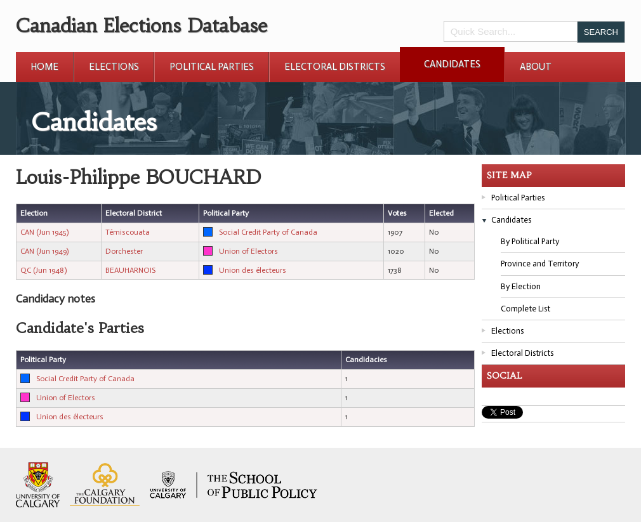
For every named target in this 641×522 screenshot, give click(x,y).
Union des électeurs (252, 270)
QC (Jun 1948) (43, 270)
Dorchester (124, 251)
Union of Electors (248, 251)
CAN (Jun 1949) (44, 251)
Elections (114, 66)
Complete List (525, 308)
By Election (521, 286)
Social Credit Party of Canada (268, 232)
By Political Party (530, 241)
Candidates (452, 64)
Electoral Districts (334, 66)
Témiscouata (127, 232)
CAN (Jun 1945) (44, 232)
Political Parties (211, 66)
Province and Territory (540, 263)
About (536, 66)
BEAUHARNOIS (130, 270)
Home (44, 66)
